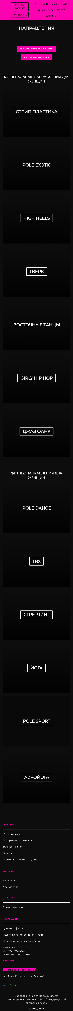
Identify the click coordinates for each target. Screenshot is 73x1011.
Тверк (36, 271)
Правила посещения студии (20, 859)
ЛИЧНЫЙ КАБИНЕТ (19, 6)
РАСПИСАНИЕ (20, 15)
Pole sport (36, 721)
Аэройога (36, 777)
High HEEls (36, 218)
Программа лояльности (17, 840)
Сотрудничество (13, 907)
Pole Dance (36, 508)
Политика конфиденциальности (23, 934)
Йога (36, 667)
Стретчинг (36, 614)
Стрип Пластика (36, 111)
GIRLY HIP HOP (36, 378)
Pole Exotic (36, 165)
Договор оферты (13, 928)
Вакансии (9, 880)
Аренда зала (10, 887)
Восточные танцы (36, 324)
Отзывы (7, 853)
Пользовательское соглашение (22, 941)
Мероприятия (11, 834)
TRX (36, 561)
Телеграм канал (12, 846)
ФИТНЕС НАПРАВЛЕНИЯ (36, 57)
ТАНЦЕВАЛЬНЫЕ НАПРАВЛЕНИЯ (36, 49)
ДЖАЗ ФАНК (36, 431)
